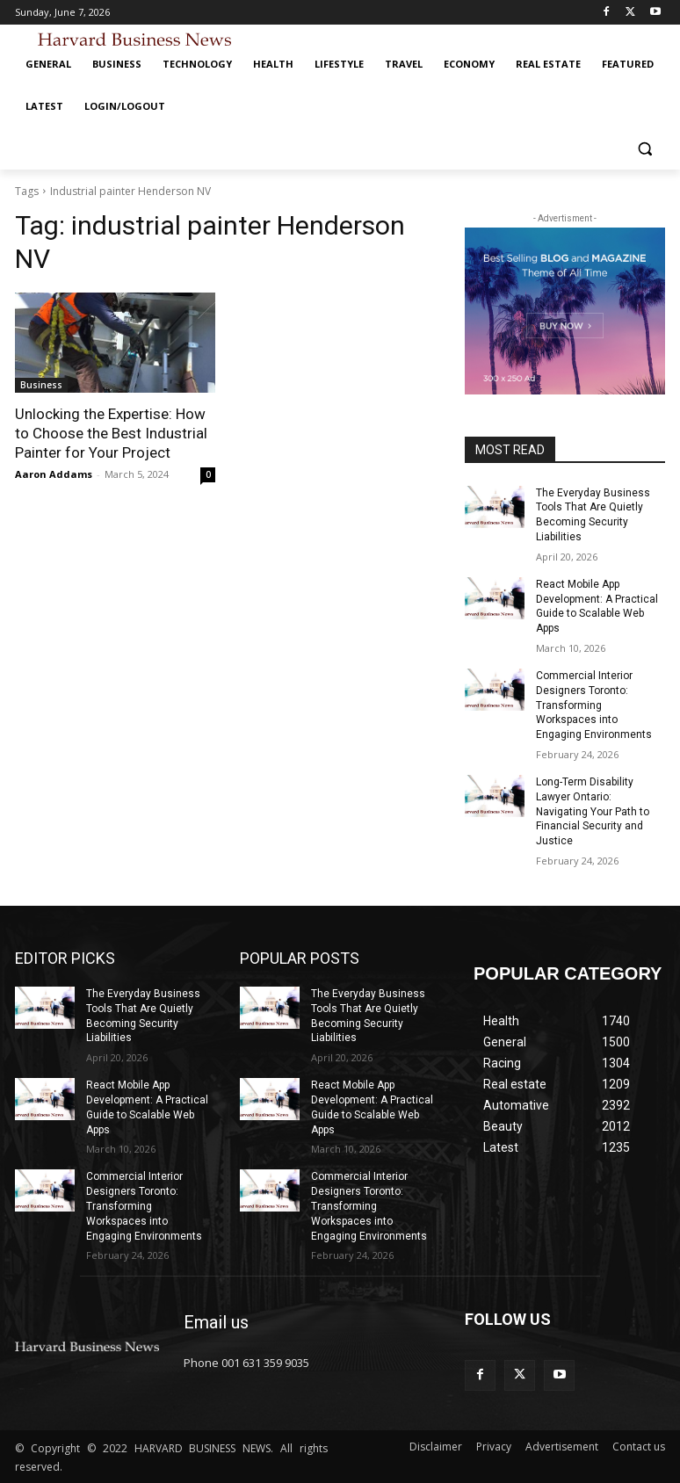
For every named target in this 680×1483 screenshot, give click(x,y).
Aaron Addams (53, 474)
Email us (216, 1322)
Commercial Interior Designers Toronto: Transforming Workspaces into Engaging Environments (594, 705)
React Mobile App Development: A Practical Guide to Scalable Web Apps (597, 606)
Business (41, 385)
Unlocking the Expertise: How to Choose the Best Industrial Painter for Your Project (111, 433)
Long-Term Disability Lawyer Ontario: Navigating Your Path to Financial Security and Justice (592, 811)
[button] (644, 149)
